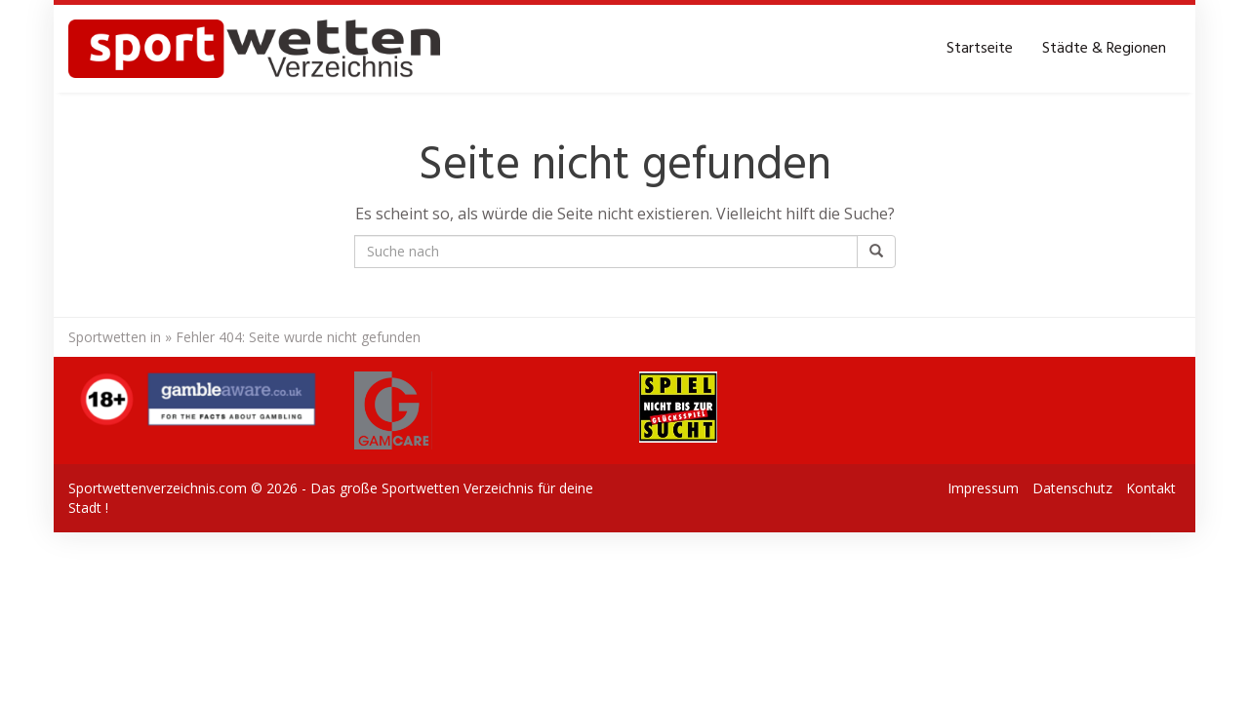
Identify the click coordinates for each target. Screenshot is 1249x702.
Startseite (980, 48)
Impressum (983, 488)
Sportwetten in (114, 337)
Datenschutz (1072, 488)
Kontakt (1151, 488)
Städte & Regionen (1104, 48)
